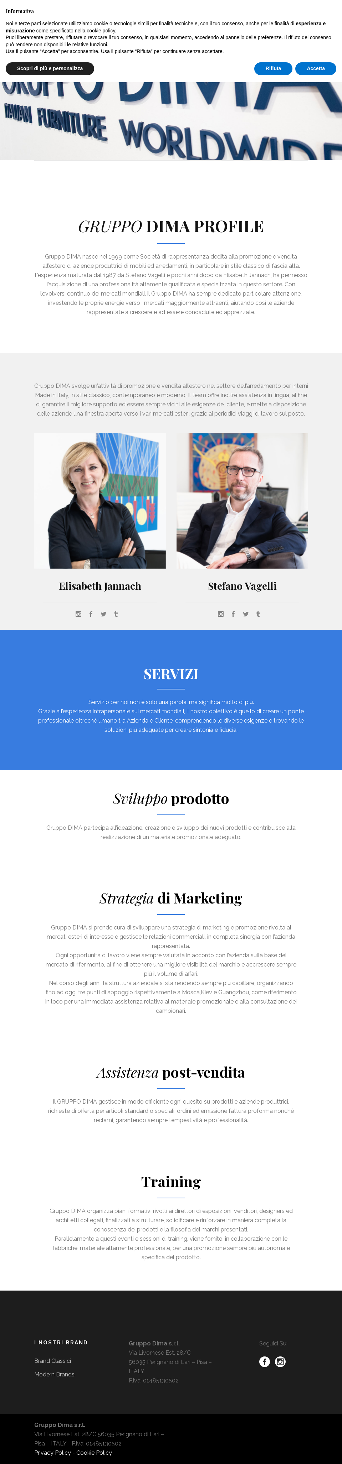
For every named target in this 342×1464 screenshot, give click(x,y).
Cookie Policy (94, 1452)
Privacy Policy (52, 1452)
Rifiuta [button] (273, 68)
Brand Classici (52, 1361)
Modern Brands (54, 1374)
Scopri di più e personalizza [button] (50, 68)
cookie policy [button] (101, 30)
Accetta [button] (316, 68)
